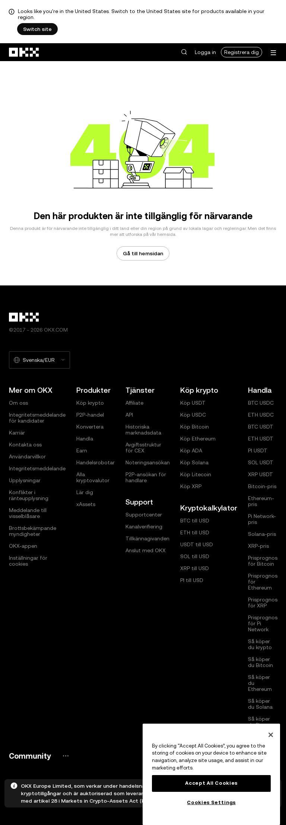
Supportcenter (143, 515)
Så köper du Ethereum (260, 683)
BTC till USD (194, 521)
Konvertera (90, 427)
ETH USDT (260, 439)
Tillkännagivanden (147, 538)
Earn (81, 450)
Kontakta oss (25, 445)
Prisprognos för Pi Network (262, 623)
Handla (84, 439)
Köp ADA (191, 450)
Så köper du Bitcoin (260, 662)
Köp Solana (194, 462)
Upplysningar (25, 480)
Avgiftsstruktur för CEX (143, 447)
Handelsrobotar (95, 462)
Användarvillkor (27, 456)
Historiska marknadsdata (143, 430)
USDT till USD (196, 544)
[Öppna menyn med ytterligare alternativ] (273, 52)
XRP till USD (194, 568)
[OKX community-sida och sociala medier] (65, 756)
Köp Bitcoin (194, 427)
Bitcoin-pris (262, 486)
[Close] (271, 735)
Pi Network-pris (262, 519)
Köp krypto (90, 403)
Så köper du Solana (260, 704)
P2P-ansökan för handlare (145, 477)
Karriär (17, 433)
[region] (211, 774)
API (129, 415)
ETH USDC (261, 415)
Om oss (18, 403)
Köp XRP (190, 486)
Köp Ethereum (198, 439)
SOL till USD (194, 556)
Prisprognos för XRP (262, 603)
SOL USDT (260, 462)
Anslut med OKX (145, 550)
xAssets (85, 504)
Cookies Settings (211, 802)
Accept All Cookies (211, 783)
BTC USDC (261, 403)
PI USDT (257, 450)
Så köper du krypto (260, 644)
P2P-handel (90, 415)
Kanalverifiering (143, 527)
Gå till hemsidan (143, 253)
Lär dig (84, 492)
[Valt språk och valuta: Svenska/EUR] (39, 360)
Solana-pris (262, 534)
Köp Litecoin (195, 474)
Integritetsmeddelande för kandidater (37, 418)
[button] (184, 52)
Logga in (205, 52)
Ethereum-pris (261, 501)
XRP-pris (258, 546)
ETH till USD (194, 532)
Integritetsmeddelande (37, 468)
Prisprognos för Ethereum (262, 582)
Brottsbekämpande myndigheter (32, 531)
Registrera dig (241, 52)
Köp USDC (193, 415)
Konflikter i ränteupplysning (28, 495)
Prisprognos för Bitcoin (262, 561)
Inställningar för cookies (28, 561)
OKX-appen (23, 546)
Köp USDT (193, 403)
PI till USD (191, 580)
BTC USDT (260, 427)
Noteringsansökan (147, 462)
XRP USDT (260, 474)
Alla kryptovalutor (92, 477)
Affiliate (134, 403)
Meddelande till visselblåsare (28, 513)
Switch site (37, 29)
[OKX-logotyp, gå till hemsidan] (24, 52)
